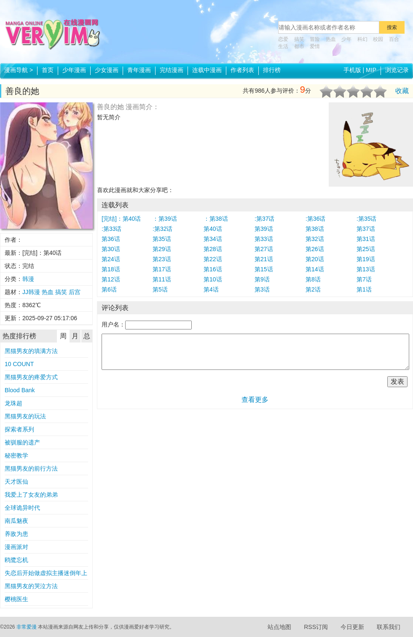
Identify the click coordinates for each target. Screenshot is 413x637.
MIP (371, 70)
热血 (331, 39)
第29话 (162, 249)
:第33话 (111, 228)
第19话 (366, 259)
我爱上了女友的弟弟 (31, 494)
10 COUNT (19, 364)
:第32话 (162, 228)
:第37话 (264, 218)
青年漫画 (139, 70)
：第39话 (165, 218)
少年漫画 (74, 70)
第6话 (109, 289)
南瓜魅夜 (16, 520)
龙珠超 (13, 403)
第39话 (264, 228)
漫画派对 (16, 546)
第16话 (213, 269)
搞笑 (299, 39)
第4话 (211, 289)
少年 (346, 39)
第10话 (213, 279)
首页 (48, 70)
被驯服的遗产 (22, 442)
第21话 (264, 259)
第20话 (315, 259)
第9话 (262, 279)
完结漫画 (171, 70)
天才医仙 (16, 481)
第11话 (162, 279)
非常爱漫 (26, 627)
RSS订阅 (316, 627)
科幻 (362, 39)
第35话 (162, 239)
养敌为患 (16, 533)
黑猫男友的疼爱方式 (31, 377)
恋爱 (283, 39)
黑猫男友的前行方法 (31, 468)
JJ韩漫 (31, 292)
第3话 (262, 289)
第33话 (264, 239)
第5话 (160, 289)
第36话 (111, 239)
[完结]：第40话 (121, 218)
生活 (283, 46)
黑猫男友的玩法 (25, 416)
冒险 (315, 39)
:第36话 (315, 218)
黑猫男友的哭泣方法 (31, 586)
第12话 (111, 279)
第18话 (111, 269)
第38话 (315, 228)
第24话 (111, 259)
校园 (378, 39)
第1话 (364, 289)
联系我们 (388, 627)
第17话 (162, 269)
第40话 (213, 228)
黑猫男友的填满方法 (31, 351)
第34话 (213, 239)
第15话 (264, 269)
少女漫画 (106, 70)
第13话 (366, 269)
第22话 (213, 259)
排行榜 (272, 70)
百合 (394, 39)
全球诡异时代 (22, 507)
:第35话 (366, 218)
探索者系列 (19, 429)
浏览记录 (397, 70)
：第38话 (216, 218)
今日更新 (352, 627)
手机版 (352, 70)
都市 (299, 46)
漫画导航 (18, 70)
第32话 (315, 239)
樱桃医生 (16, 599)
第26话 (315, 249)
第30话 (111, 249)
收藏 (402, 90)
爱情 (315, 46)
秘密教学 (16, 455)
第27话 (264, 249)
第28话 (213, 249)
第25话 (366, 249)
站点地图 (279, 627)
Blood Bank (20, 390)
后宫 (74, 292)
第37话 (366, 228)
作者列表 (242, 70)
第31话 (366, 239)
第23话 (162, 259)
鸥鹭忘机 (16, 560)
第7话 (364, 279)
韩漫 (28, 279)
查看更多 (254, 399)
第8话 (313, 279)
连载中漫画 (207, 70)
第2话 (313, 289)
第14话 (315, 269)
